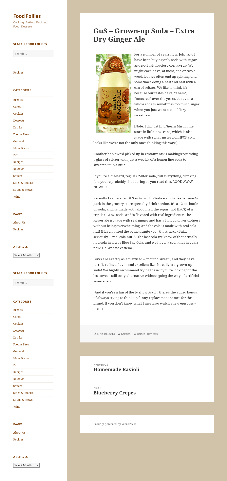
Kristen (126, 334)
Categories (22, 90)
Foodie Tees (21, 134)
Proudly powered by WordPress (114, 424)
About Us (19, 222)
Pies (15, 155)
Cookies (18, 113)
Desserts (18, 120)
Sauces (17, 176)
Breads (18, 100)
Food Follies (27, 16)
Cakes (17, 106)
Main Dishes (21, 148)
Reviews (18, 169)
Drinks (17, 127)
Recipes (18, 72)
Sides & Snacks (23, 183)
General (18, 141)
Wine (16, 196)
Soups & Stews (22, 189)
